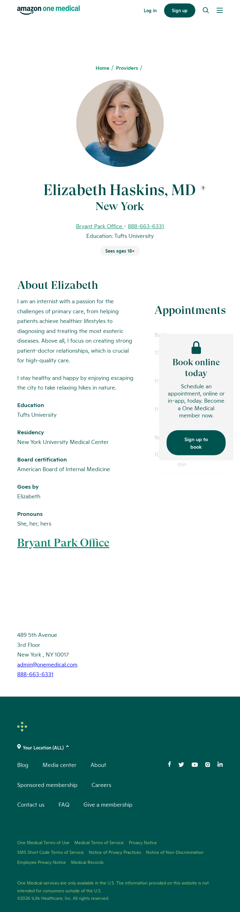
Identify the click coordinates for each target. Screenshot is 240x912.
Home (102, 68)
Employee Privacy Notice (41, 862)
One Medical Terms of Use (43, 842)
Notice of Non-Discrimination (174, 852)
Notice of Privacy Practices (115, 852)
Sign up (180, 10)
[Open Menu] (220, 10)
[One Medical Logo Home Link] (48, 10)
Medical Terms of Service (99, 842)
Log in (150, 10)
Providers (127, 68)
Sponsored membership (47, 784)
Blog (22, 764)
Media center (59, 764)
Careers (101, 784)
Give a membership (107, 804)
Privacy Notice (143, 842)
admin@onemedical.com (47, 664)
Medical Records (87, 862)
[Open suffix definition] (203, 188)
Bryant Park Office (63, 542)
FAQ (63, 804)
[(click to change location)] (120, 747)
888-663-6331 (146, 226)
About (98, 764)
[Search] (206, 10)
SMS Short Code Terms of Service (50, 852)
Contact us (30, 804)
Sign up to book (196, 442)
